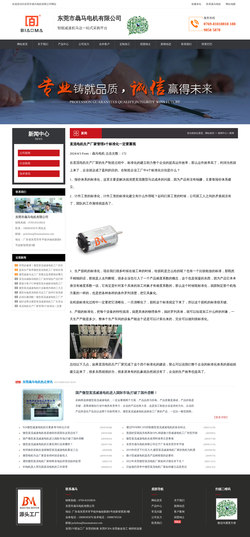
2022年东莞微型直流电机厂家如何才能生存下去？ (155, 461)
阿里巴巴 (207, 44)
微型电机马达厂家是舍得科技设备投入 (45, 455)
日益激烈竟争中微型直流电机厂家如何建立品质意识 (156, 466)
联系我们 (186, 44)
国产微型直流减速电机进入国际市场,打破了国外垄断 (53, 438)
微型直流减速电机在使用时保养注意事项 (150, 438)
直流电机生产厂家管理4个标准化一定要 (40, 306)
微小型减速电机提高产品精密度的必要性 (150, 455)
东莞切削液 (92, 528)
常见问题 (156, 511)
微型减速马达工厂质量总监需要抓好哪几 (41, 274)
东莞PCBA (106, 528)
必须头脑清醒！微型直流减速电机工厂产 (41, 297)
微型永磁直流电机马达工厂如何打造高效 (41, 292)
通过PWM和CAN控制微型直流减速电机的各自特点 (155, 427)
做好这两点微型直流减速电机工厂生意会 (41, 301)
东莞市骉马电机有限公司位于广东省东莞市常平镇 (155, 444)
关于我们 (43, 44)
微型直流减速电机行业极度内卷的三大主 (41, 288)
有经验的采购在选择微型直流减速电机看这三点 (50, 450)
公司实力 (84, 44)
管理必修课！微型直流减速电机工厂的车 (41, 265)
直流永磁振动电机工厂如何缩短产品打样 (41, 279)
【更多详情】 (221, 417)
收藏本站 (196, 4)
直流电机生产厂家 (86, 163)
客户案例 (179, 511)
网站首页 (22, 44)
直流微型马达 (144, 179)
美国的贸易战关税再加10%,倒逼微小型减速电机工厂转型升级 (162, 433)
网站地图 (231, 4)
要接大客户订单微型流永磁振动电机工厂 (41, 283)
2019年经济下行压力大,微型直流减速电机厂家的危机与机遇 (160, 450)
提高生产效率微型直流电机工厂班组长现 (41, 269)
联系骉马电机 (213, 4)
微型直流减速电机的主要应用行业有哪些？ (48, 444)
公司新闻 (25, 153)
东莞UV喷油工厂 (75, 528)
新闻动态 (166, 44)
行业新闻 (25, 163)
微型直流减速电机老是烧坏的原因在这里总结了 (50, 433)
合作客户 (104, 44)
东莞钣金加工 (120, 528)
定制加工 (125, 44)
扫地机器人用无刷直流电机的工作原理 (45, 466)
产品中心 (63, 44)
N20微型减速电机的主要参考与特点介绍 (46, 427)
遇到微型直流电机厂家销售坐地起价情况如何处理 (52, 461)
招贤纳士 (145, 44)
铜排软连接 (135, 528)
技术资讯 (25, 173)
